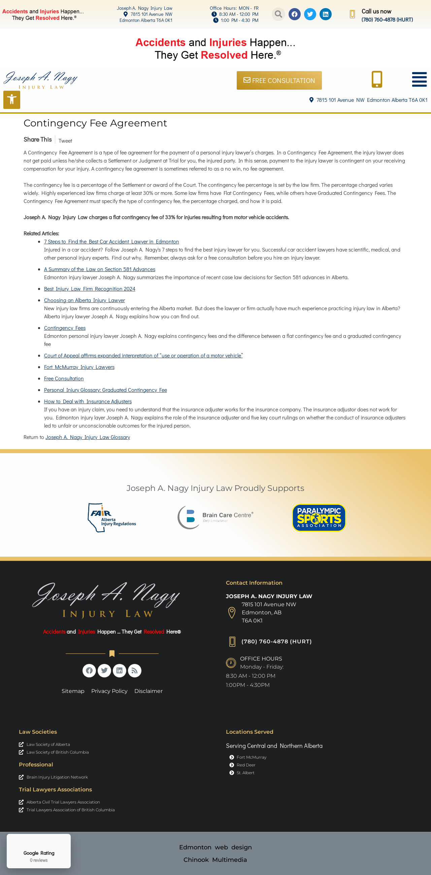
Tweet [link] (65, 140)
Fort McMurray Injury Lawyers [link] (79, 366)
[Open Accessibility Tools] (11, 100)
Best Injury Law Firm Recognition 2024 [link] (89, 288)
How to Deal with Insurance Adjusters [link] (88, 401)
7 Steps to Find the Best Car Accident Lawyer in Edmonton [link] (111, 241)
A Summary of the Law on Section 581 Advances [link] (99, 268)
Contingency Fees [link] (65, 327)
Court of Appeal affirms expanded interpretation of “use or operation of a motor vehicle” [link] (143, 355)
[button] (278, 14)
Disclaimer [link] (148, 691)
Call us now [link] (376, 11)
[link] (129, 8)
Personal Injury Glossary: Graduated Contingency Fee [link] (105, 389)
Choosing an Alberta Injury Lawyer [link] (84, 299)
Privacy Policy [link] (109, 691)
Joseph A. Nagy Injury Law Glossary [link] (87, 436)
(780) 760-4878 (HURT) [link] (387, 19)
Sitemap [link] (73, 691)
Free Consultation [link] (64, 378)
